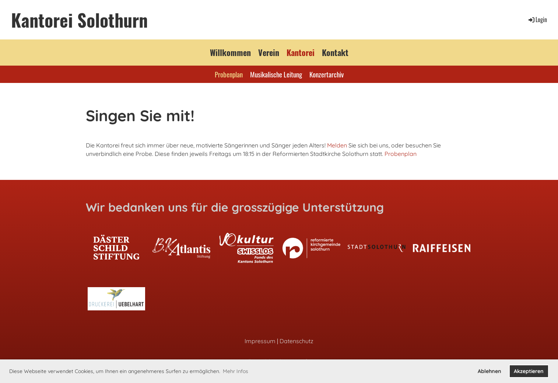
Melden (337, 145)
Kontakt (335, 52)
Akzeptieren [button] (529, 371)
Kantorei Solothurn (79, 19)
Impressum (260, 341)
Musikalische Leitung (276, 74)
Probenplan (229, 74)
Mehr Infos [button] (235, 371)
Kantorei (301, 52)
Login (537, 19)
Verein (268, 52)
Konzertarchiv (326, 74)
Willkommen (230, 52)
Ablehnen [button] (489, 371)
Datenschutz (296, 341)
